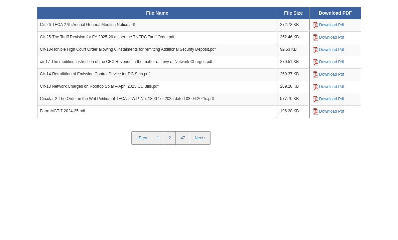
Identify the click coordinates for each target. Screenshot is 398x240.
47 (182, 138)
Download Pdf (331, 25)
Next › (200, 138)
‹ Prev (141, 138)
